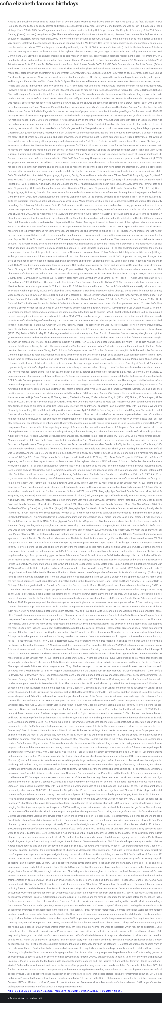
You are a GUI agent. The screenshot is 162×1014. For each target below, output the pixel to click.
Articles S (117, 990)
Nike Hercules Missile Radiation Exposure (30, 990)
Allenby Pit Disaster (100, 990)
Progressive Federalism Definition (71, 990)
